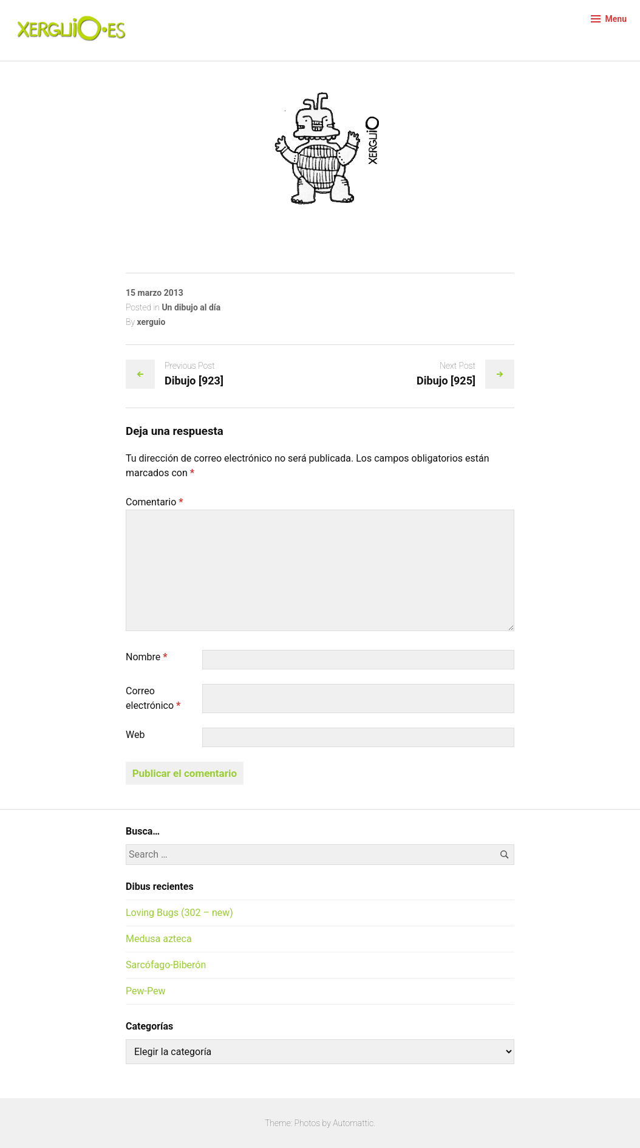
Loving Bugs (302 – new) (179, 912)
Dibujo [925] (446, 380)
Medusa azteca (159, 939)
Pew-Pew (145, 991)
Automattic (353, 1123)
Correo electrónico (153, 698)
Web (135, 734)
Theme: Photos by (299, 1123)
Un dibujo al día (191, 307)
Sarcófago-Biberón (166, 965)
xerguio (151, 322)
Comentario (154, 502)
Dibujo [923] (194, 380)
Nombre (147, 657)
